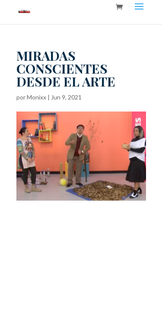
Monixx (36, 97)
